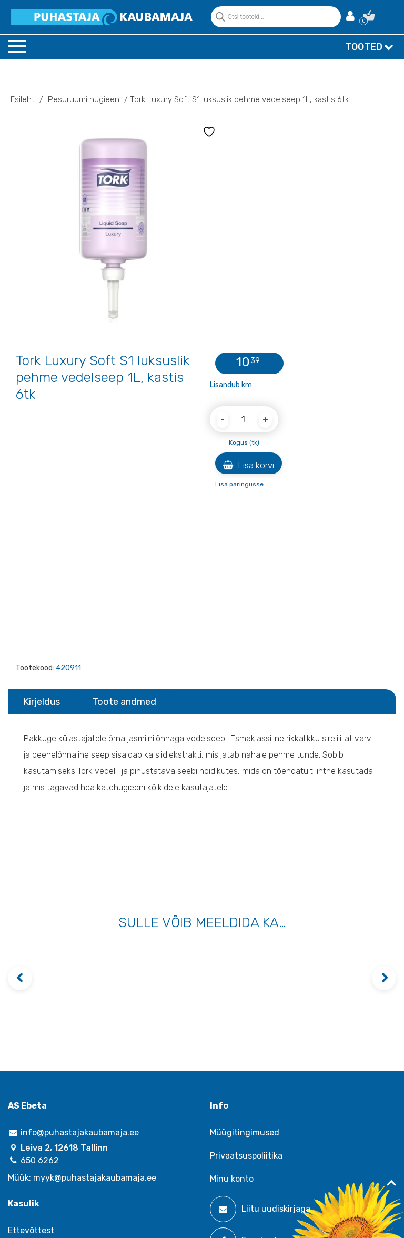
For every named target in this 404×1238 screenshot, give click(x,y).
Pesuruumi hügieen (83, 99)
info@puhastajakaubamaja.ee (73, 1133)
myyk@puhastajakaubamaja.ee (94, 1178)
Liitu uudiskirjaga (260, 1209)
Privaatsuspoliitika (246, 1156)
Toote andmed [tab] (124, 702)
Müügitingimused (244, 1133)
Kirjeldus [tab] (41, 702)
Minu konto (232, 1179)
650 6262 (33, 1160)
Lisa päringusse (239, 484)
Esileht (23, 99)
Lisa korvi (248, 465)
